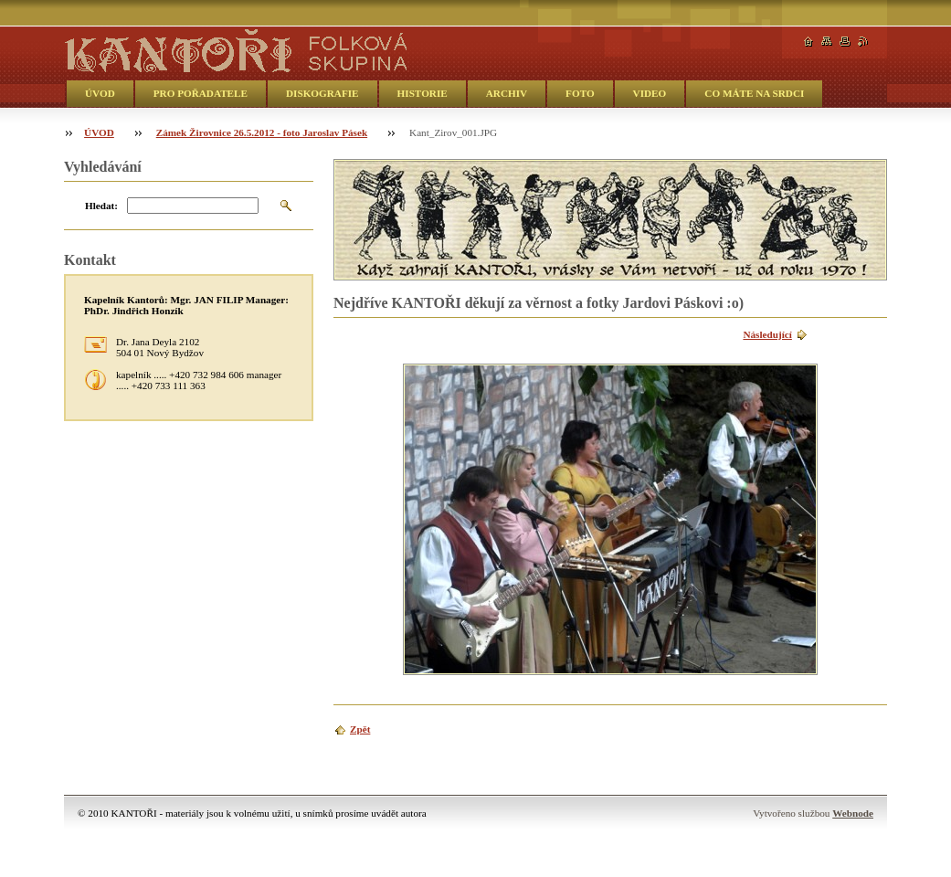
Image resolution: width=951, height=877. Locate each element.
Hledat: (101, 205)
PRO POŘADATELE (200, 93)
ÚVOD (100, 93)
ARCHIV (506, 93)
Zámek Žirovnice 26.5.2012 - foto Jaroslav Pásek (261, 132)
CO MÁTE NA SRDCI (754, 93)
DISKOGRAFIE (322, 93)
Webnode (852, 813)
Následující (767, 334)
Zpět (360, 729)
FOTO (580, 93)
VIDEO (650, 93)
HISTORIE (422, 93)
